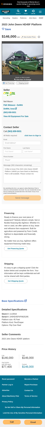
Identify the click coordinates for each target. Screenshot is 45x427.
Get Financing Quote (16, 248)
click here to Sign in (32, 135)
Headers (15, 18)
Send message (22, 198)
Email (22, 142)
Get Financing (8, 83)
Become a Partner (31, 379)
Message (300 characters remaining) (22, 173)
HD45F (41, 18)
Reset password (8, 379)
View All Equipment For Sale (15, 116)
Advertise (5, 390)
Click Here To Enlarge (22, 79)
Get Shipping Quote (16, 281)
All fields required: (22, 135)
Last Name (32, 150)
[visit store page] (12, 94)
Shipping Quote (22, 83)
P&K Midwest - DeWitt (13, 105)
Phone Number (22, 159)
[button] (4, 61)
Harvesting (6, 18)
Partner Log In (7, 385)
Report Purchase (30, 385)
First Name (12, 150)
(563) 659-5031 (9, 112)
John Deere (32, 18)
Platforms (23, 18)
